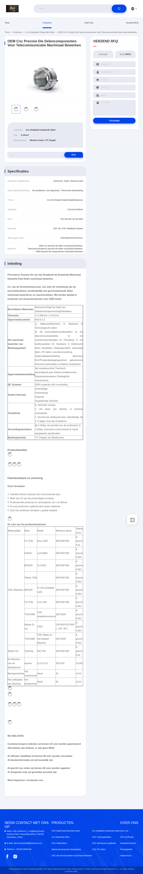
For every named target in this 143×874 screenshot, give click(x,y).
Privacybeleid (126, 849)
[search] (119, 9)
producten (47, 23)
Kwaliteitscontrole (128, 843)
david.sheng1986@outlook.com (24, 843)
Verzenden (114, 120)
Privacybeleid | (15, 869)
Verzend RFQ (132, 23)
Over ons (89, 23)
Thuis (7, 23)
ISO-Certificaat (126, 837)
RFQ (73, 155)
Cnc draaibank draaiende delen (40, 32)
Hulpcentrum (125, 855)
